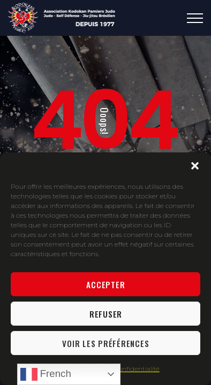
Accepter (105, 284)
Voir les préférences (105, 343)
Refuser (105, 314)
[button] (195, 165)
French (45, 374)
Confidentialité (137, 369)
